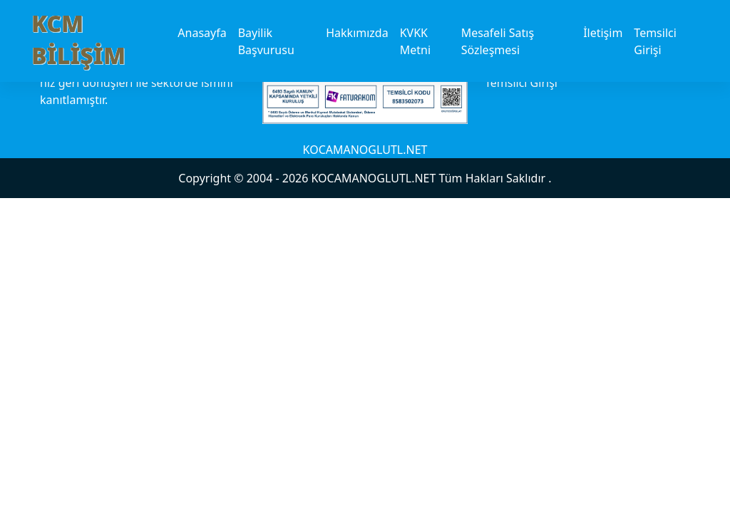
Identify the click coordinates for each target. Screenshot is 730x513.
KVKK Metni (415, 41)
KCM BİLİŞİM (78, 39)
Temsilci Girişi (655, 41)
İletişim (602, 33)
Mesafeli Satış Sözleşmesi (497, 41)
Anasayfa (202, 33)
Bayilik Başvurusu (266, 41)
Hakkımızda (357, 33)
